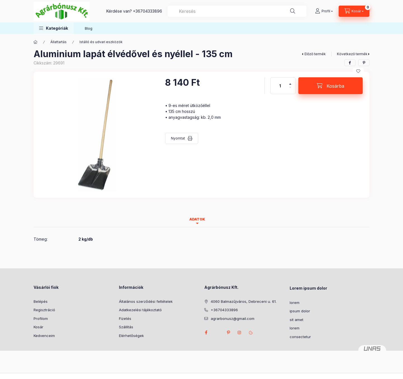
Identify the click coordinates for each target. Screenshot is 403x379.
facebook (206, 332)
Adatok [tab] (197, 219)
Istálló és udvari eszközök (101, 42)
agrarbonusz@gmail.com (232, 318)
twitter (217, 332)
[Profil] (324, 11)
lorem (294, 302)
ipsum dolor (300, 311)
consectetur (300, 336)
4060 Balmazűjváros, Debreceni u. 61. (244, 301)
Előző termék (315, 54)
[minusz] (290, 90)
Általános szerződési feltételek (146, 301)
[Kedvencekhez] (358, 71)
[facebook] (349, 62)
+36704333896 (147, 11)
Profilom (41, 318)
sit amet (296, 319)
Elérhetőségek (131, 335)
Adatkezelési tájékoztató (140, 310)
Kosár (38, 327)
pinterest (228, 332)
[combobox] (237, 11)
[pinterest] (363, 62)
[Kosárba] (330, 85)
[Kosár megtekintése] (354, 11)
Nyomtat (178, 138)
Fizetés (125, 318)
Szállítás (126, 327)
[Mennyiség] (280, 86)
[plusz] (290, 82)
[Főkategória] (36, 42)
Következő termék (352, 54)
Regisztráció (44, 310)
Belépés (41, 301)
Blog (88, 28)
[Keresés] (293, 11)
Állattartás (58, 42)
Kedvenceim (44, 335)
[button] (54, 28)
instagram (239, 332)
